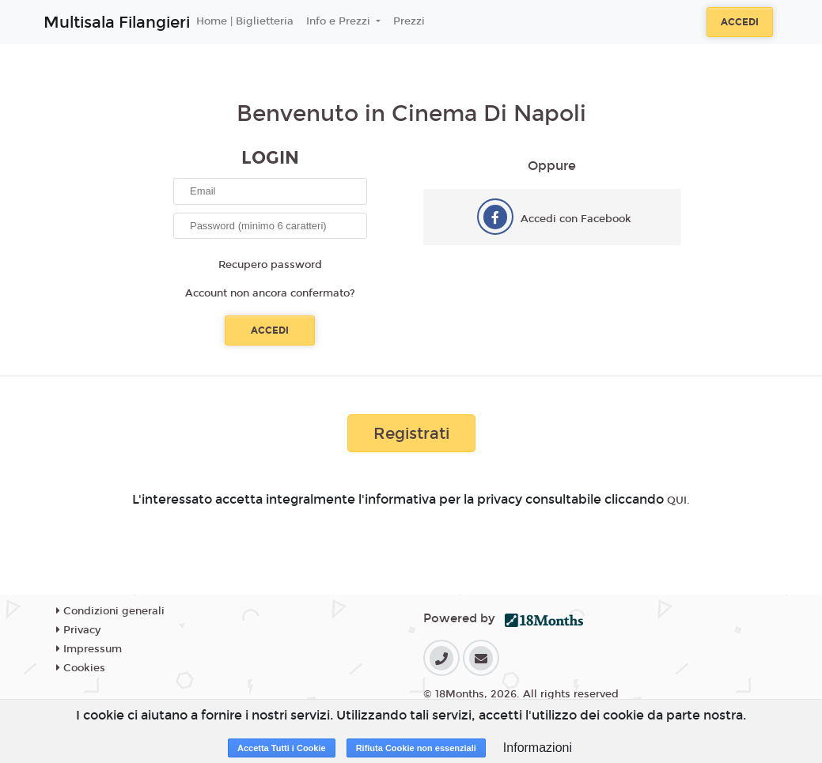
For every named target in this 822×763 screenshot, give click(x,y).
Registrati (411, 433)
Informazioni (537, 747)
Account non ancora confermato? (270, 293)
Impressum (89, 649)
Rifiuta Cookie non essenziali (416, 748)
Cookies (80, 668)
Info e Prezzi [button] (339, 21)
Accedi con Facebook (576, 219)
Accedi (740, 22)
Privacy (78, 630)
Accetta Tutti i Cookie (281, 748)
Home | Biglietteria (245, 21)
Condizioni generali (110, 611)
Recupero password (270, 265)
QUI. (678, 500)
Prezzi (409, 21)
